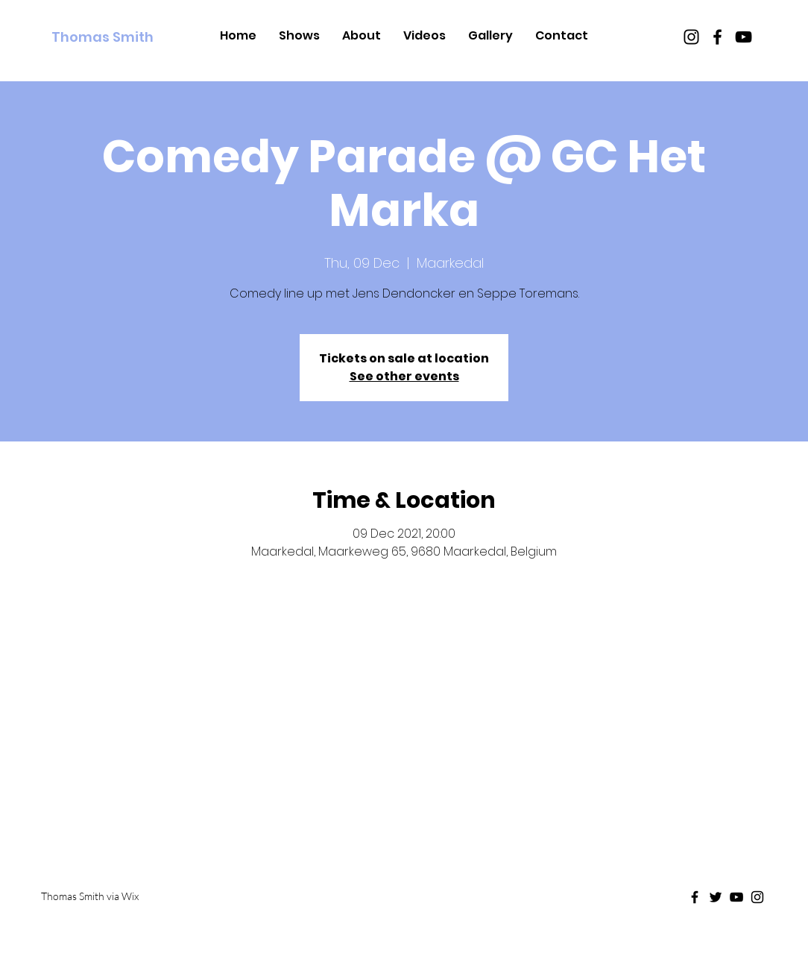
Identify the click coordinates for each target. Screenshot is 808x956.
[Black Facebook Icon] (717, 37)
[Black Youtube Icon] (743, 37)
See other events (404, 376)
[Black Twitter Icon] (715, 897)
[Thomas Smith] (119, 37)
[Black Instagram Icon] (691, 37)
